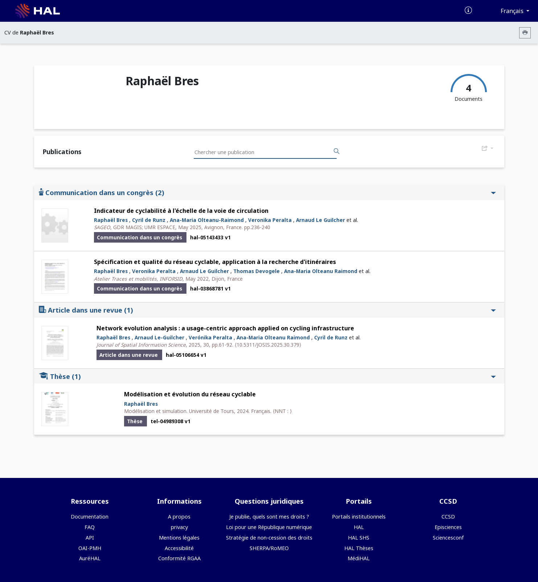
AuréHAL (89, 558)
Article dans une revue (267, 309)
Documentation (89, 516)
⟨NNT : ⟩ (282, 411)
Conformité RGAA (179, 558)
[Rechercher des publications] (336, 151)
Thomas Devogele (256, 271)
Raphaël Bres (111, 219)
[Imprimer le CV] (525, 32)
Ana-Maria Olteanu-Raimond (207, 219)
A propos (179, 516)
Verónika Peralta (210, 337)
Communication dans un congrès (267, 192)
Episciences (448, 527)
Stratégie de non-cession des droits (269, 537)
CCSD (448, 516)
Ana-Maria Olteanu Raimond (320, 271)
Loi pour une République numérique (269, 527)
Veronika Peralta (270, 219)
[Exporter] (488, 148)
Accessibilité (179, 548)
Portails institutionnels (359, 516)
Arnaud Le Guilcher (320, 219)
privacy (179, 527)
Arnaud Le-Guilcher (159, 337)
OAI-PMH (89, 548)
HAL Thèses (358, 548)
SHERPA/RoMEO (269, 548)
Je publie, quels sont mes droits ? (269, 516)
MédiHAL (359, 558)
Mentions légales (179, 537)
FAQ (90, 527)
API (90, 537)
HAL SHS (358, 537)
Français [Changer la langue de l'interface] (513, 11)
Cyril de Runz (148, 219)
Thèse (267, 376)
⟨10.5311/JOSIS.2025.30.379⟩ (268, 344)
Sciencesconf (448, 537)
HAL (359, 527)
